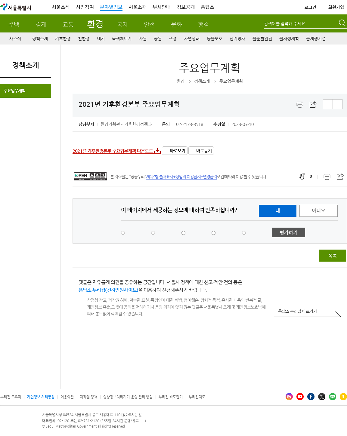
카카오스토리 (343, 396)
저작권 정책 (88, 397)
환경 (95, 23)
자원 (143, 38)
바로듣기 (204, 150)
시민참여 (85, 7)
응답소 (207, 7)
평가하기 (289, 232)
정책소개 (40, 38)
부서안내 (162, 7)
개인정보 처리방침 (40, 397)
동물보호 (214, 38)
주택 (13, 24)
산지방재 (237, 38)
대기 (101, 38)
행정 (203, 24)
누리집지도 (197, 397)
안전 (149, 24)
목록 (332, 256)
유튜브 (300, 396)
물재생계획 (289, 38)
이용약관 (67, 397)
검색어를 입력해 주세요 (284, 23)
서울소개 (138, 7)
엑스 (321, 396)
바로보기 (177, 150)
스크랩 (313, 104)
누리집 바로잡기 (171, 397)
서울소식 (61, 7)
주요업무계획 (14, 90)
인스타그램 (289, 396)
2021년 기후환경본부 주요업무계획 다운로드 (113, 150)
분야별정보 (111, 7)
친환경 (84, 38)
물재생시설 (316, 38)
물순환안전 (262, 38)
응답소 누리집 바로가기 (297, 311)
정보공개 (186, 7)
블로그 (332, 396)
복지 (122, 24)
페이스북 (310, 396)
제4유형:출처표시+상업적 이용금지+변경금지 (181, 176)
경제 (41, 24)
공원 (158, 38)
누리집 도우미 (10, 397)
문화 (176, 24)
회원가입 (336, 7)
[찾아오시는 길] (132, 415)
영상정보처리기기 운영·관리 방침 (128, 397)
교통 (68, 24)
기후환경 (63, 38)
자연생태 (192, 38)
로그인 (310, 7)
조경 (173, 38)
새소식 (15, 38)
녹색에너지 (122, 38)
